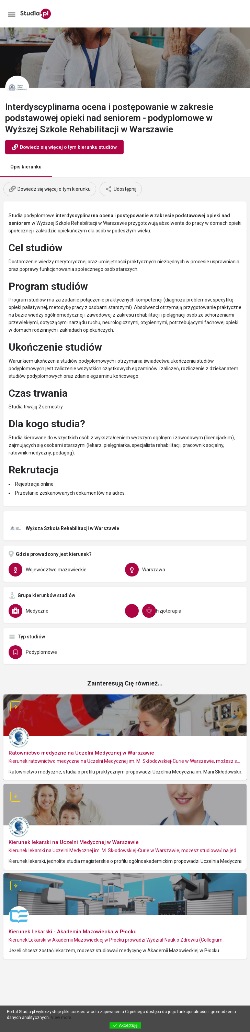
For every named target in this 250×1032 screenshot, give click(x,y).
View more (61, 1017)
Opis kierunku (26, 166)
